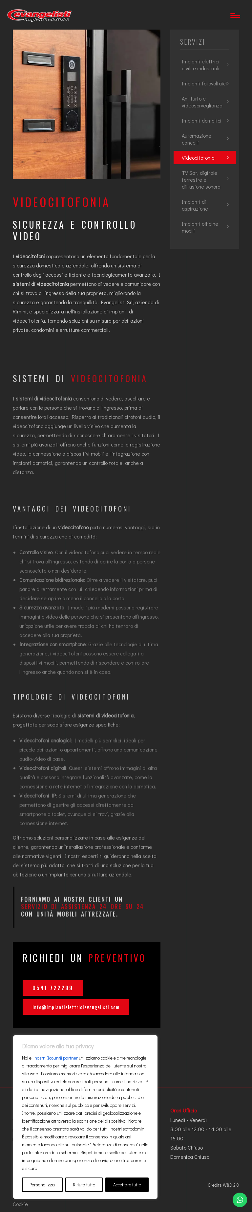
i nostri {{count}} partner (55, 1058)
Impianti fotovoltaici (204, 83)
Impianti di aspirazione (195, 205)
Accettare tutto (127, 1184)
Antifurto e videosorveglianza (202, 102)
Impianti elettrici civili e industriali (201, 65)
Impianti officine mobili (200, 227)
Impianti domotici (201, 120)
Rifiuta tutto (84, 1184)
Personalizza (42, 1184)
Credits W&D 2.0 (223, 1185)
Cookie (20, 1204)
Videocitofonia (198, 157)
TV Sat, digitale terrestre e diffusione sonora (201, 179)
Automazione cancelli (196, 139)
